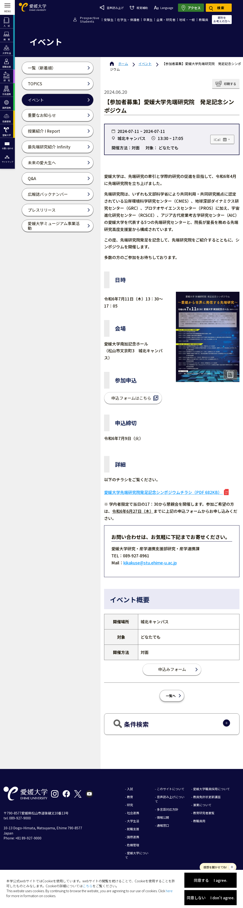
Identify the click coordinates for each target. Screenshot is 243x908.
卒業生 (148, 19)
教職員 (203, 19)
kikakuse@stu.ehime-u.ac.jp (150, 563)
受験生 (108, 19)
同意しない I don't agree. (211, 897)
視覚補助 (139, 8)
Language (163, 8)
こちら (88, 885)
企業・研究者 (166, 19)
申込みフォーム (172, 669)
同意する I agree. (210, 880)
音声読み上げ (112, 7)
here (169, 890)
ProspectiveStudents (89, 20)
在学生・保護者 (128, 19)
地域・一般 (187, 19)
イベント (145, 63)
